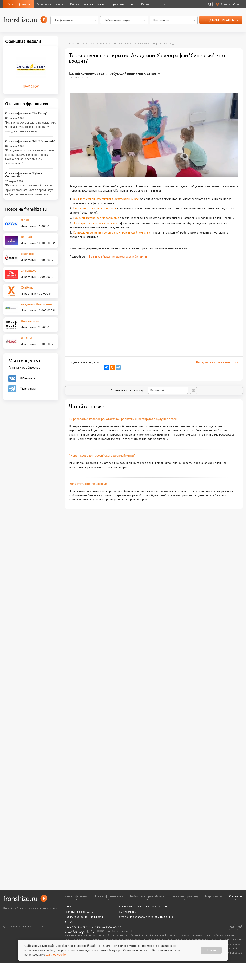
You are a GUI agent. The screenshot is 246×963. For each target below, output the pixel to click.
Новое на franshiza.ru (26, 209)
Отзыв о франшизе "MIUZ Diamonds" (30, 141)
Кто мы (145, 4)
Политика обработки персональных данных (91, 927)
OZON (25, 220)
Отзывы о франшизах (26, 103)
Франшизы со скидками (52, 4)
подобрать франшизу (221, 20)
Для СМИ (70, 922)
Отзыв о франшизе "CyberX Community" (23, 174)
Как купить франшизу (110, 4)
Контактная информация (79, 932)
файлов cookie (56, 954)
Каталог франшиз (18, 4)
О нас (68, 906)
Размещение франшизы (79, 911)
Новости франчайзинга (108, 896)
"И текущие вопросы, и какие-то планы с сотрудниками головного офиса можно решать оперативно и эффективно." (30, 156)
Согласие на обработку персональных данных (145, 916)
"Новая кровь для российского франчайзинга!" (102, 456)
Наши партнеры (127, 911)
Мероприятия (214, 896)
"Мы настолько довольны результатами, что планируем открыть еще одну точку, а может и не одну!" (30, 127)
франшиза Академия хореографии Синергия (117, 256)
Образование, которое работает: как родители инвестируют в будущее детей (123, 419)
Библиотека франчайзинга (147, 896)
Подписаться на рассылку (149, 390)
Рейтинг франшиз (81, 4)
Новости (133, 4)
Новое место (30, 321)
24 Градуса (28, 271)
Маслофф (27, 254)
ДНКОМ (26, 338)
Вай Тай (26, 237)
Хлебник (27, 287)
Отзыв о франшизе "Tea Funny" (26, 113)
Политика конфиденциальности (84, 916)
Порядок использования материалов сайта (143, 906)
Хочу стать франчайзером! (88, 484)
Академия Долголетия (37, 304)
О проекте (236, 896)
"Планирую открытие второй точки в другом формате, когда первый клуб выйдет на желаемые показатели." (29, 190)
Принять (211, 950)
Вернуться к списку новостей (217, 362)
